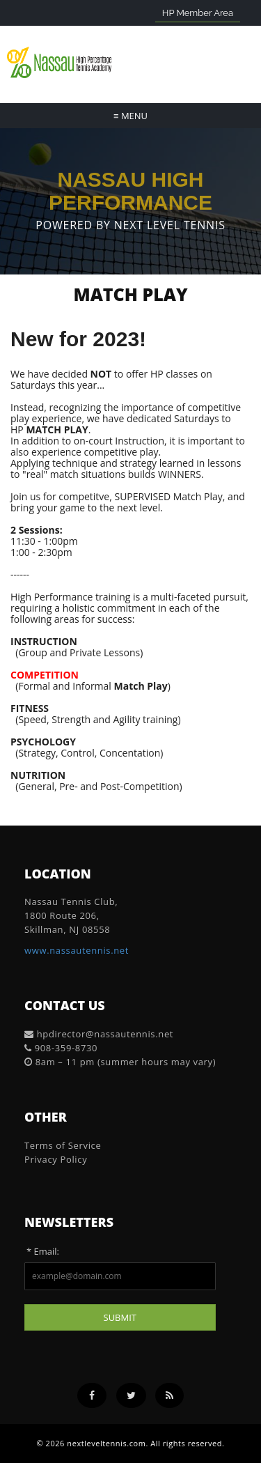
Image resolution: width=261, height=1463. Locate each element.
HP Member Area (197, 13)
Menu (130, 115)
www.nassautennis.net (76, 950)
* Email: (42, 1251)
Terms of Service (62, 1145)
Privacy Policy (55, 1159)
